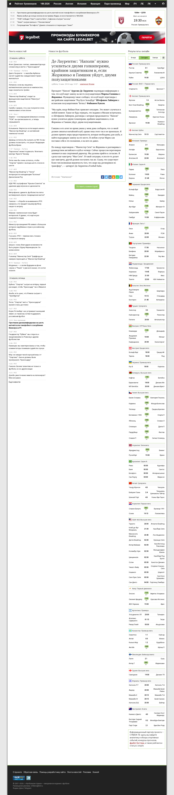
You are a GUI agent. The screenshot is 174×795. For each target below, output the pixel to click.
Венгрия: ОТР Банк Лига (141, 326)
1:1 (146, 635)
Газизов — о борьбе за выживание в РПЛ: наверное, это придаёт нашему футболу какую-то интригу (25, 203)
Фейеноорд (133, 268)
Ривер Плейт (134, 624)
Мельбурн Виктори (157, 720)
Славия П (132, 438)
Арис (162, 604)
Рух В (131, 367)
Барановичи (133, 383)
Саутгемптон (159, 134)
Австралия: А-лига (139, 709)
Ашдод (131, 690)
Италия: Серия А (138, 164)
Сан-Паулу (133, 477)
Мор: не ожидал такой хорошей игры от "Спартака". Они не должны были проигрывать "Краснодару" (25, 357)
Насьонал (160, 248)
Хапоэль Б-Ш (134, 703)
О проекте (17, 772)
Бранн (162, 455)
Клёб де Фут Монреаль (134, 529)
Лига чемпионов (19, 320)
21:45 (147, 178)
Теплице (132, 409)
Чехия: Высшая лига (140, 393)
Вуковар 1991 (159, 509)
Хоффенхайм (159, 217)
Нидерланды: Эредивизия (142, 264)
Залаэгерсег (159, 342)
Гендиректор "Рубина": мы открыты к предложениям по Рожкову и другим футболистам (24, 337)
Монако (161, 237)
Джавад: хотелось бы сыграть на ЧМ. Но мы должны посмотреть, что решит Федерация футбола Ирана (27, 142)
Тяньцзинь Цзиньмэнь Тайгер (157, 492)
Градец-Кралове (158, 409)
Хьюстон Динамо (157, 562)
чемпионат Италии (87, 84)
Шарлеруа (160, 291)
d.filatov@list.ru (37, 786)
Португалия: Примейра (141, 243)
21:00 (147, 276)
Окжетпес (133, 635)
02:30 (146, 540)
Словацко (132, 427)
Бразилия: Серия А (139, 461)
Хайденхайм (134, 212)
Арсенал (132, 123)
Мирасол (161, 477)
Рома (162, 174)
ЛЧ (134, 4)
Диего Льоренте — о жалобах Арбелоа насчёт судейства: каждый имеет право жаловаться (25, 75)
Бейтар (161, 703)
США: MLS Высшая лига (141, 520)
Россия (57, 4)
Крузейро (160, 466)
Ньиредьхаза (134, 342)
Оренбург (160, 68)
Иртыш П (161, 647)
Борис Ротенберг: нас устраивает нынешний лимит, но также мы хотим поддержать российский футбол (27, 313)
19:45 (147, 272)
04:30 (146, 582)
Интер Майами (134, 545)
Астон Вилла (159, 100)
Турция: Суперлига (139, 306)
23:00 (147, 615)
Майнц (131, 195)
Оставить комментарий (87, 186)
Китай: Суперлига (139, 483)
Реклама (87, 772)
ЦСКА (143, 13)
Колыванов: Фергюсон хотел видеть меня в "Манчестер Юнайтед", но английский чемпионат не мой (26, 131)
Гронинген (160, 268)
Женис (161, 639)
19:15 (146, 134)
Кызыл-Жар (133, 642)
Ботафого (132, 473)
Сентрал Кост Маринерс (159, 714)
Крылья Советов (135, 73)
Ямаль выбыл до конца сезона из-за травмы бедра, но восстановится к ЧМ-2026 (50, 16)
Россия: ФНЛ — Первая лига (143, 84)
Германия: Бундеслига (141, 184)
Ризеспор (160, 315)
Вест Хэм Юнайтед (136, 105)
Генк (130, 296)
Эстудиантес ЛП (135, 615)
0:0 (146, 639)
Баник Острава (134, 398)
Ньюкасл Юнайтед (161, 123)
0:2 (147, 720)
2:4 (146, 492)
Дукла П (161, 427)
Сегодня (144, 58)
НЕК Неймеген (158, 279)
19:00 (147, 174)
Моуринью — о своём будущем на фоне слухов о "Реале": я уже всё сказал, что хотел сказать (27, 268)
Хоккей (96, 772)
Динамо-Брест (158, 386)
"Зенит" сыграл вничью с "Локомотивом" (34, 22)
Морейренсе (159, 251)
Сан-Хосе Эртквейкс (160, 577)
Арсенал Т (160, 89)
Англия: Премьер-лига (141, 96)
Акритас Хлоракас (157, 594)
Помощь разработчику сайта (53, 772)
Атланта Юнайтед (157, 524)
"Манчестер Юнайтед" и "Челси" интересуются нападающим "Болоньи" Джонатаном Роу (25, 174)
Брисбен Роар (159, 725)
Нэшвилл (132, 572)
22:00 (146, 158)
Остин (131, 562)
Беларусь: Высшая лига (141, 373)
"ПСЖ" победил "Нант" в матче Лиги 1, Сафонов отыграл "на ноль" (44, 19)
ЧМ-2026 (45, 4)
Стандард (160, 296)
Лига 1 (16, 114)
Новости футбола (58, 51)
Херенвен (132, 272)
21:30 (146, 529)
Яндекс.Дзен (18, 788)
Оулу (162, 659)
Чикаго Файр (134, 567)
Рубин (137, 13)
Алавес (132, 145)
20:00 (147, 233)
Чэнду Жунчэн (134, 487)
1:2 (146, 642)
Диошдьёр (160, 331)
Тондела (132, 248)
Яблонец (132, 421)
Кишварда (133, 331)
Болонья (132, 174)
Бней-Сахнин (159, 699)
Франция (95, 4)
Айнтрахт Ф (160, 207)
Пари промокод (112, 4)
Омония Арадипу (135, 599)
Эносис (132, 594)
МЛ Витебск (133, 386)
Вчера (133, 58)
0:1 (146, 68)
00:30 (146, 466)
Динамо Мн (160, 383)
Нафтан (132, 378)
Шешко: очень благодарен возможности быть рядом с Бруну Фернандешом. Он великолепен (25, 247)
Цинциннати (133, 557)
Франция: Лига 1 (138, 224)
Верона (132, 178)
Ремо (131, 466)
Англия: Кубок (138, 130)
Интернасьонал (158, 473)
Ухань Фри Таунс (157, 497)
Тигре (162, 619)
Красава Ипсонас (157, 599)
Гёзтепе (132, 320)
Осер (162, 229)
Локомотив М (159, 73)
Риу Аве (161, 256)
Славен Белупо (135, 509)
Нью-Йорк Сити (158, 529)
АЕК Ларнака (134, 604)
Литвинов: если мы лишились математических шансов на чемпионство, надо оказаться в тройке (26, 87)
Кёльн (131, 201)
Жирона (161, 154)
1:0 (147, 100)
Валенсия (133, 154)
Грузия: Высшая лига (140, 671)
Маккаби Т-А (159, 695)
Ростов (131, 68)
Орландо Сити (158, 540)
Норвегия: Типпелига (140, 445)
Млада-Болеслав (157, 404)
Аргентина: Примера (140, 610)
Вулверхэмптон (135, 111)
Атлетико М (133, 158)
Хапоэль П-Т (133, 685)
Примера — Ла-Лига (21, 71)
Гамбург (132, 217)
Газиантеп (160, 310)
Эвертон (161, 105)
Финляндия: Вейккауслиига (143, 655)
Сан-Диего (133, 582)
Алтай (131, 639)
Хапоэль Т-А (159, 685)
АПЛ (15, 94)
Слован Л (160, 421)
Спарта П (161, 415)
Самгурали (133, 675)
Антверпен (160, 300)
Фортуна (161, 272)
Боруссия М (159, 189)
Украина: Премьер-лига (141, 362)
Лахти (131, 659)
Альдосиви (160, 624)
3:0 (147, 310)
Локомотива (159, 513)
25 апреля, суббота (17, 58)
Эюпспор (132, 310)
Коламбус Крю (134, 551)
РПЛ (15, 62)
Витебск (161, 378)
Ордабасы (160, 642)
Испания (81, 4)
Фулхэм (132, 100)
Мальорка (160, 145)
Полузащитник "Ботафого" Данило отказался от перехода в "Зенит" (45, 25)
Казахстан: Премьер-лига (142, 631)
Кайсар (161, 635)
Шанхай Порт (134, 497)
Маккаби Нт (133, 699)
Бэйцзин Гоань (134, 492)
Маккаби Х (133, 695)
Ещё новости (14, 382)
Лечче (162, 178)
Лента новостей (17, 51)
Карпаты (161, 367)
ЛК (149, 4)
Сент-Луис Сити (135, 577)
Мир (127, 4)
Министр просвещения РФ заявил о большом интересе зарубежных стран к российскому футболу (27, 227)
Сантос (161, 469)
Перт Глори (133, 725)
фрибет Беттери (137, 743)
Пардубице (133, 432)
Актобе (131, 647)
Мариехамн (160, 663)
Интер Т (132, 663)
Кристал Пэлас (158, 117)
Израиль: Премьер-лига (141, 681)
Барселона (160, 150)
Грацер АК (160, 352)
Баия (131, 469)
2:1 (146, 145)
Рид (162, 356)
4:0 (146, 487)
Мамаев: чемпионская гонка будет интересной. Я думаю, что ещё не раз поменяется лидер (24, 215)
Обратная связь (31, 772)
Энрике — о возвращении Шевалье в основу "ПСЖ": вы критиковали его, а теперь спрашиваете (27, 119)
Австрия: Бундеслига (140, 348)
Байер (162, 201)
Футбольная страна (33, 784)
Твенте (131, 279)
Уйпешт (161, 337)
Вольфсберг (133, 352)
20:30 (147, 342)
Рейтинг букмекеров (26, 4)
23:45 (146, 535)
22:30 (146, 256)
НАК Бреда (133, 276)
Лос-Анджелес (158, 535)
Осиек (131, 513)
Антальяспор (159, 320)
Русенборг (133, 455)
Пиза (162, 169)
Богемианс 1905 (135, 415)
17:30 (146, 248)
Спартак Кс (133, 89)
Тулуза (131, 237)
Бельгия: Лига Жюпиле (141, 286)
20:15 (147, 695)
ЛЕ (142, 4)
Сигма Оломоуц (158, 438)
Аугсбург (132, 207)
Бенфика (132, 251)
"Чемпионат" (66, 177)
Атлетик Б (160, 158)
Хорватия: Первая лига (141, 504)
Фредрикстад (134, 450)
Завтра (155, 58)
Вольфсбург (133, 189)
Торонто (132, 524)
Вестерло (132, 300)
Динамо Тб (160, 675)
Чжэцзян (161, 487)
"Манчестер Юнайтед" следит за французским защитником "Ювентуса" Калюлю (24, 99)
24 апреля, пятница (17, 278)
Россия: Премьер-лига (140, 25)
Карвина (132, 404)
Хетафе (132, 150)
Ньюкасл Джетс (135, 714)
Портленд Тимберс (157, 582)
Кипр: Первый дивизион (142, 589)
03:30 (146, 562)
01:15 (147, 619)
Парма (131, 169)
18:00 (147, 337)
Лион (131, 229)
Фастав (161, 432)
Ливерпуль (133, 117)
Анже (131, 233)
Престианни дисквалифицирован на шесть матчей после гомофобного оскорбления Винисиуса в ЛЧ (58, 13)
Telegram (27, 788)
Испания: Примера (139, 141)
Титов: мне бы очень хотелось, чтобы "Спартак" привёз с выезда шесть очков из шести (26, 163)
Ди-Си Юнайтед (135, 540)
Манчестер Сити (135, 134)
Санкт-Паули (159, 212)
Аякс (162, 276)
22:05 (147, 237)
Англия (69, 4)
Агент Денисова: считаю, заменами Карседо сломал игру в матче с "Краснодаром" (27, 65)
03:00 (146, 477)
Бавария (161, 195)
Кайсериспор (134, 315)
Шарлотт (161, 572)
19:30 (146, 78)
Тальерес (160, 615)
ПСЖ (162, 233)
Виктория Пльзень (157, 398)
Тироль (131, 356)
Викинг (161, 450)
